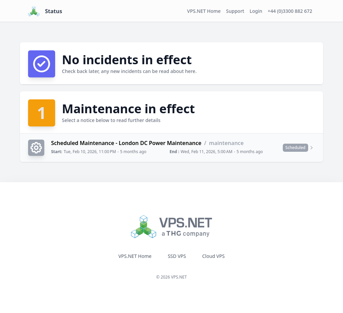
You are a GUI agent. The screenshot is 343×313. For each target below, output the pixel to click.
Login (256, 11)
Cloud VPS (213, 256)
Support (235, 11)
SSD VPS (177, 256)
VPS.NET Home (204, 11)
